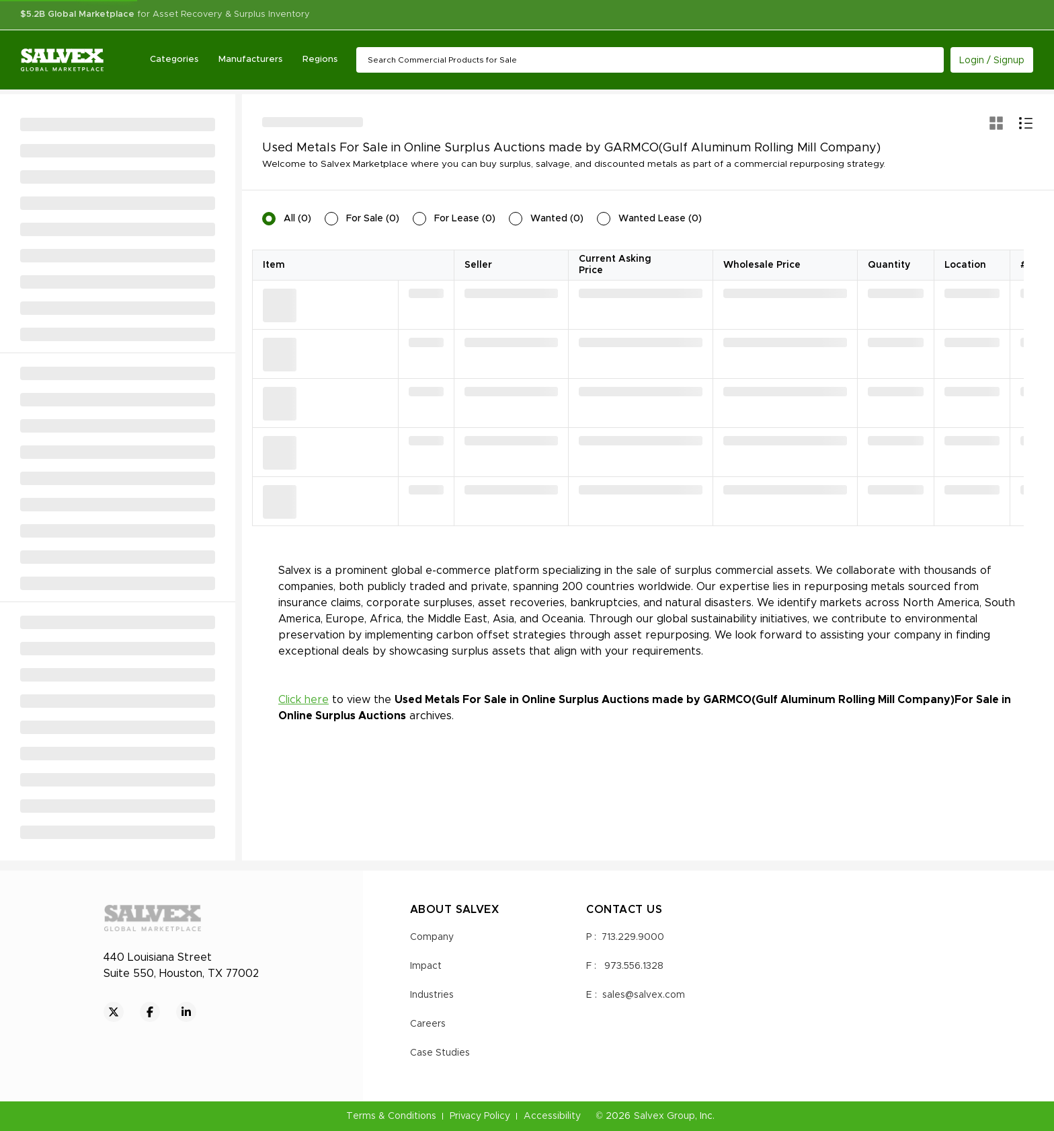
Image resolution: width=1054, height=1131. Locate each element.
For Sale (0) (372, 218)
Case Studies (440, 1053)
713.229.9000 (633, 937)
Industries (432, 995)
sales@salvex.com (643, 995)
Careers (428, 1024)
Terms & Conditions (391, 1116)
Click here (303, 699)
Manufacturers (251, 59)
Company (432, 937)
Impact (426, 966)
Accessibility (552, 1116)
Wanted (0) (556, 218)
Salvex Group (664, 1116)
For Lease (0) (464, 218)
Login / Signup (991, 60)
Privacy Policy (480, 1116)
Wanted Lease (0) (660, 218)
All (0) (297, 218)
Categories (175, 59)
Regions (320, 59)
